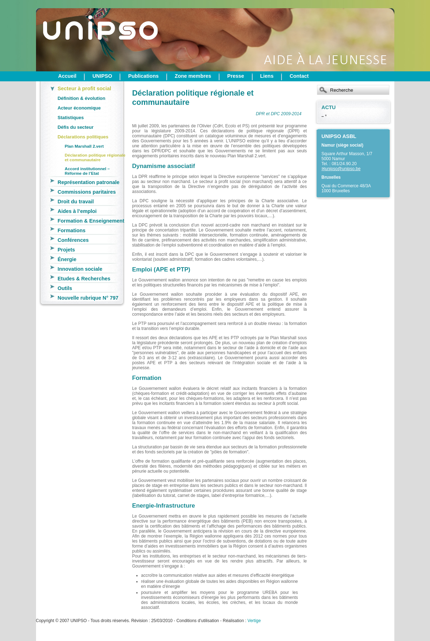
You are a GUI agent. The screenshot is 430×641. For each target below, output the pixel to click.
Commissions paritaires (87, 192)
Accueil (67, 76)
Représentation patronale (89, 182)
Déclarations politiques (83, 136)
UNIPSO (102, 76)
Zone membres (193, 76)
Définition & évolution (82, 98)
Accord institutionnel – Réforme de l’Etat (87, 170)
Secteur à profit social (84, 88)
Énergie (67, 259)
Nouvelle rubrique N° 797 (88, 298)
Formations (72, 230)
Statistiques (71, 117)
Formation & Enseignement (91, 221)
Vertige (254, 620)
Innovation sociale (80, 269)
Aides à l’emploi (77, 211)
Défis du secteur (76, 127)
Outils (65, 288)
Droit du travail (76, 201)
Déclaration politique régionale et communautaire (95, 157)
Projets (66, 250)
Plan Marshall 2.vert (84, 146)
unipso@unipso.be (343, 168)
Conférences (73, 240)
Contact (299, 76)
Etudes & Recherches (84, 278)
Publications (143, 76)
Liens (267, 76)
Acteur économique (79, 108)
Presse (235, 76)
